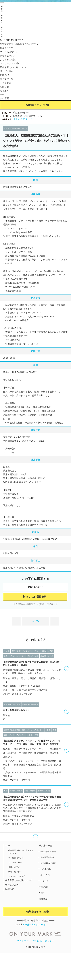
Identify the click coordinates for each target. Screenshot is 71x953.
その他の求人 (46, 869)
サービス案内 (6, 71)
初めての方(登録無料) (35, 596)
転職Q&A (4, 75)
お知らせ (4, 86)
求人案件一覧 (6, 79)
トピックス (5, 83)
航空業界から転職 (48, 851)
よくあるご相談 (8, 59)
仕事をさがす (6, 48)
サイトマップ (23, 941)
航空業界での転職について (13, 67)
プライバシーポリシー (43, 941)
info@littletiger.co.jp (34, 924)
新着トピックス (8, 55)
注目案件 (4, 90)
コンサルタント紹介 (10, 63)
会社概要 (4, 98)
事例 (2, 94)
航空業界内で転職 (48, 863)
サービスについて (9, 52)
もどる (35, 621)
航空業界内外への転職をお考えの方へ (19, 44)
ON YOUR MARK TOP (11, 40)
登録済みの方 (35, 587)
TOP (7, 845)
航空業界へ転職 (47, 857)
